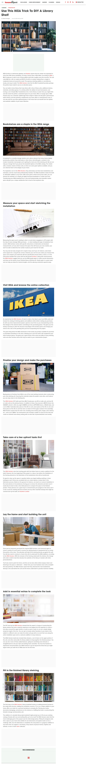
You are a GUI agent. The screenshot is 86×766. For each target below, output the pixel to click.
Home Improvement (34, 2)
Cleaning (51, 2)
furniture (34, 256)
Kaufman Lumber (24, 491)
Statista (28, 74)
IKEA (51, 75)
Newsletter (79, 2)
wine (18, 726)
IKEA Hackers (23, 83)
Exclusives (23, 2)
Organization (11, 7)
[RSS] (73, 2)
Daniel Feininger (6, 18)
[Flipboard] (70, 2)
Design (58, 2)
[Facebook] (65, 2)
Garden (44, 2)
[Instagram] (67, 2)
